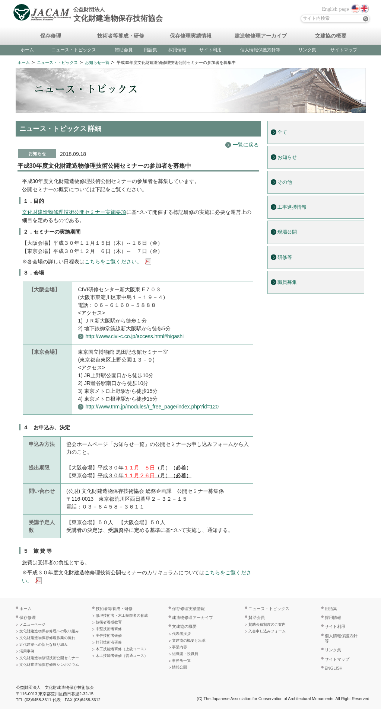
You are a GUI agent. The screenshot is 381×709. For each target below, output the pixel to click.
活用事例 (26, 651)
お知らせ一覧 (97, 62)
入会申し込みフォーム (267, 631)
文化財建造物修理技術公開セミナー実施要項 (74, 212)
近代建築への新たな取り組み (43, 644)
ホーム (27, 49)
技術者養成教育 (109, 622)
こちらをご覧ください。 (113, 261)
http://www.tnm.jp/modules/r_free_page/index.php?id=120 (152, 407)
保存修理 (50, 36)
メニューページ (32, 624)
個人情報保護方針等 (260, 49)
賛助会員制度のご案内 (267, 624)
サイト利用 (210, 49)
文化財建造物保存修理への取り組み (49, 631)
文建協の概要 (330, 36)
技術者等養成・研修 (120, 36)
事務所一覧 (181, 660)
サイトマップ (343, 49)
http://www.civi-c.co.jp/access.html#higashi (134, 336)
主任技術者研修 (109, 635)
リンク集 (307, 49)
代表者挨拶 (181, 634)
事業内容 (179, 647)
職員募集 (287, 282)
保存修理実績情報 (191, 36)
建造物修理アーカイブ (261, 36)
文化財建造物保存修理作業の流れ (47, 638)
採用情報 (177, 49)
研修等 (284, 257)
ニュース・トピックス (73, 49)
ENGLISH (334, 668)
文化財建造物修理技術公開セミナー (49, 658)
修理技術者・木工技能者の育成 (122, 615)
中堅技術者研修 (109, 629)
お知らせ (287, 157)
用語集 (150, 49)
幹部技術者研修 (109, 642)
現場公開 (287, 232)
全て (282, 132)
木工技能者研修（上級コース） (122, 649)
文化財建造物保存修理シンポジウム (49, 665)
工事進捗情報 (292, 207)
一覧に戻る (246, 145)
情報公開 (179, 667)
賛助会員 (124, 49)
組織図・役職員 (185, 654)
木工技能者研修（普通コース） (122, 656)
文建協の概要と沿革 (189, 640)
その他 (284, 182)
